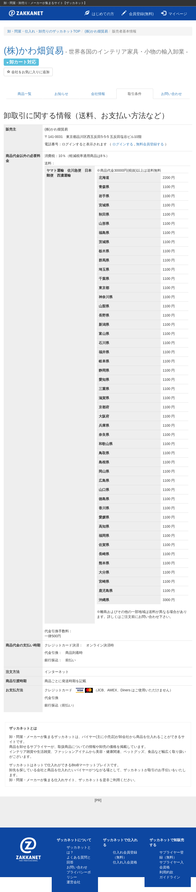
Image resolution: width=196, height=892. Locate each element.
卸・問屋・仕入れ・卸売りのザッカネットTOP (43, 31)
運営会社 (73, 882)
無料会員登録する (150, 144)
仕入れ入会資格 (125, 862)
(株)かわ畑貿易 (96, 31)
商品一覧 (24, 94)
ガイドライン (169, 877)
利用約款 (166, 872)
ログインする (122, 144)
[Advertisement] (98, 814)
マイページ (174, 13)
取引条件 (135, 94)
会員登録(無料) (138, 13)
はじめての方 (99, 13)
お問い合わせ (171, 94)
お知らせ (61, 94)
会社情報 (98, 94)
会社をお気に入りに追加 (28, 72)
